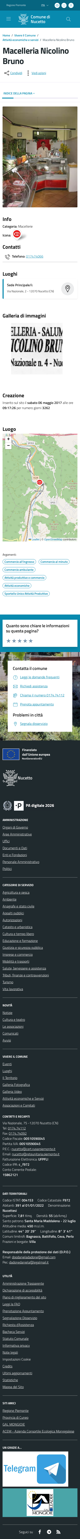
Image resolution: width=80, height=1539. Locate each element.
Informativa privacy (16, 1345)
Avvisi (7, 1040)
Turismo (8, 982)
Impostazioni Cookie (17, 1359)
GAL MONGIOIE (14, 1424)
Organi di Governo (15, 827)
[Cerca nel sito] (68, 19)
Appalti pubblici (13, 913)
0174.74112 (17, 1128)
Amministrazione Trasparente (23, 1283)
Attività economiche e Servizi (23, 1098)
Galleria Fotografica (16, 1084)
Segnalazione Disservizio (20, 1317)
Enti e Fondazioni (15, 854)
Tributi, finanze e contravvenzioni (26, 975)
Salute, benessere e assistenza (24, 968)
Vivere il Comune (25, 35)
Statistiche (10, 1380)
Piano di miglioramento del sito (24, 1297)
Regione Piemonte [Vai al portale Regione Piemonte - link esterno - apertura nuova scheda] (16, 5)
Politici (7, 868)
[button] (42, 483)
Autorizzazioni (12, 920)
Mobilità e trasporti (16, 961)
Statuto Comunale (16, 1338)
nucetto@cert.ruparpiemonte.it (33, 1148)
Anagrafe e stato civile (18, 906)
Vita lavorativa (13, 989)
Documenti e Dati (15, 848)
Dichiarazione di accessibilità (22, 1290)
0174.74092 (18, 1133)
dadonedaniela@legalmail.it (29, 1262)
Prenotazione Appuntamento (23, 1311)
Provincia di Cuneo (15, 1417)
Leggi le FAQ (11, 1304)
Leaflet (34, 539)
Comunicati (10, 1033)
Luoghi (7, 1070)
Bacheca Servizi (14, 1331)
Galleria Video (12, 1091)
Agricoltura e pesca (16, 892)
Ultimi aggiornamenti (17, 1373)
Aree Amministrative (17, 834)
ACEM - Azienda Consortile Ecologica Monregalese (38, 1431)
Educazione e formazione (20, 940)
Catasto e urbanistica (17, 926)
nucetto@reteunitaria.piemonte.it (36, 1154)
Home (6, 35)
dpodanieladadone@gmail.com (33, 1257)
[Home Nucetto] (38, 19)
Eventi (7, 1064)
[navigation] (8, 18)
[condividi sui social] (13, 73)
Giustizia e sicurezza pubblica (23, 947)
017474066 (34, 256)
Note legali (10, 1352)
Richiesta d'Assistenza (18, 1324)
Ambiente (9, 899)
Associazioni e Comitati (19, 1105)
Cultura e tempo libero (18, 933)
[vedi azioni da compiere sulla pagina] (35, 73)
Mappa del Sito (13, 1386)
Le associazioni (13, 1026)
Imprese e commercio (18, 954)
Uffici (6, 841)
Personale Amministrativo (21, 861)
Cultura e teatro (14, 1019)
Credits (7, 1366)
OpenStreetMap (53, 539)
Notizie (7, 1012)
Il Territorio (10, 1077)
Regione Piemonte (16, 1410)
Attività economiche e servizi (20, 40)
